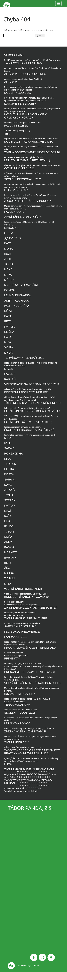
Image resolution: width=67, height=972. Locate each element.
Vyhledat (40, 35)
